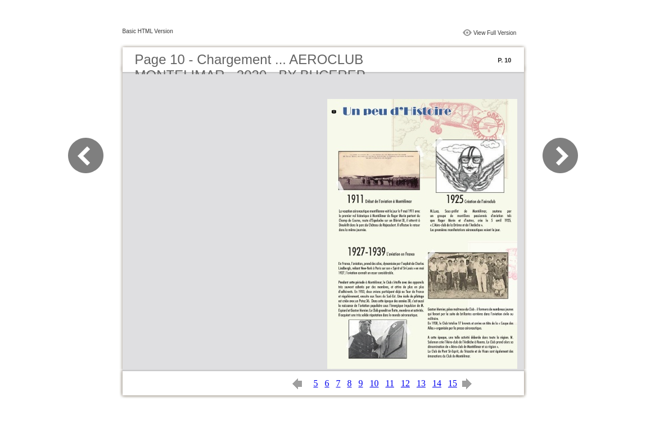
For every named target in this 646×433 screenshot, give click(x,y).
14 (436, 383)
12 (405, 383)
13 (421, 383)
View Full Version (495, 33)
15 (452, 383)
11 (390, 383)
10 (374, 383)
